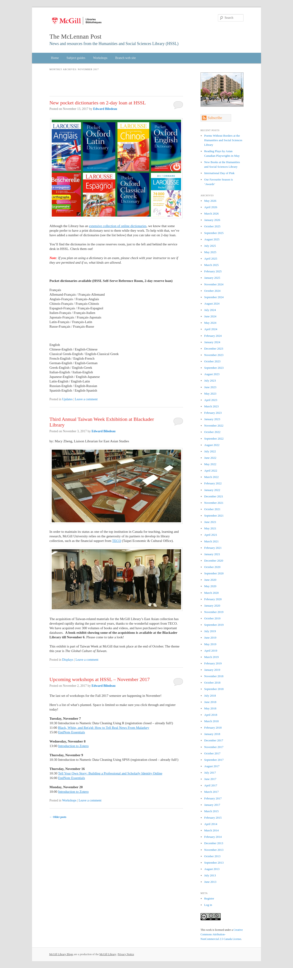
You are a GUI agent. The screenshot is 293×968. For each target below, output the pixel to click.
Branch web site (125, 58)
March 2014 (211, 830)
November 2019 (213, 612)
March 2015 (211, 811)
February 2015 (213, 817)
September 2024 (214, 297)
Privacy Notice (126, 954)
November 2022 (213, 425)
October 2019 (212, 618)
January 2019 (212, 669)
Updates (67, 399)
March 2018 (211, 721)
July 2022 (210, 451)
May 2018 (210, 708)
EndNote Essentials (71, 732)
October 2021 (212, 509)
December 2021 (213, 496)
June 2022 (210, 457)
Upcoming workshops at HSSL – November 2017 (99, 679)
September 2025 (214, 233)
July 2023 (210, 380)
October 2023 (212, 361)
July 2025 (210, 245)
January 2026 (212, 220)
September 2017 (214, 759)
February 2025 (213, 271)
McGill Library (107, 954)
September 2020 (214, 573)
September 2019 (214, 624)
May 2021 (210, 528)
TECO (116, 541)
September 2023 (214, 367)
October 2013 (212, 856)
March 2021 (211, 541)
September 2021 (214, 515)
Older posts (57, 817)
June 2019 (210, 637)
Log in (208, 905)
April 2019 (210, 650)
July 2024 (210, 310)
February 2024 (213, 335)
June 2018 (210, 702)
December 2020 (213, 560)
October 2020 (212, 567)
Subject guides (76, 58)
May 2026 (210, 200)
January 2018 (212, 734)
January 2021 (212, 554)
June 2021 (210, 522)
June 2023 (210, 387)
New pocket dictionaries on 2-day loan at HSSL (97, 103)
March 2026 (211, 213)
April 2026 (210, 207)
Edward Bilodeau (105, 109)
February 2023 (213, 412)
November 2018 (213, 676)
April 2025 (210, 258)
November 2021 (213, 502)
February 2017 (213, 798)
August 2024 (212, 303)
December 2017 (213, 740)
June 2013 (210, 881)
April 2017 (210, 785)
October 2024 (212, 290)
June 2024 (210, 316)
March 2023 (211, 406)
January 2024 (212, 342)
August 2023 (212, 374)
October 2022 (212, 432)
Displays (67, 659)
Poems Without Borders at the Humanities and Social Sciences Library (223, 140)
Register (209, 898)
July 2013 (210, 875)
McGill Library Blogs (61, 954)
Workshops (100, 58)
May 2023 (210, 393)
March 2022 (211, 477)
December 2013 (213, 843)
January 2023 (212, 419)
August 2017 (212, 766)
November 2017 (213, 747)
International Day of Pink (219, 173)
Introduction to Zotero (73, 746)
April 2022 (210, 470)
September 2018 (214, 689)
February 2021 (213, 547)
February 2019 (213, 663)
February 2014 (213, 836)
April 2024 (210, 329)
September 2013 (214, 862)
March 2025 (211, 265)
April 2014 (210, 824)
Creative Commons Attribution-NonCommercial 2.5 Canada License (222, 934)
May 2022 (210, 464)
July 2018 (210, 695)
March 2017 (211, 791)
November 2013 (213, 849)
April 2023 (210, 400)
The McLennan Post (75, 36)
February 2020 (213, 599)
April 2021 (210, 534)
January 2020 (212, 605)
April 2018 (210, 714)
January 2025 (212, 277)
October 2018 (212, 682)
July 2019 (210, 631)
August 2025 (212, 239)
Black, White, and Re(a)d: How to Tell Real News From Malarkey (103, 727)
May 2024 (210, 322)
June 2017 (210, 779)
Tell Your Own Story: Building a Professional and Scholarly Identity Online (110, 773)
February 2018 (213, 727)
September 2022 (214, 438)
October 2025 (212, 226)
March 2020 (211, 592)
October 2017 (212, 753)
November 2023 (213, 355)
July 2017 (210, 772)
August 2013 (212, 869)
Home (55, 58)
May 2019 (210, 644)
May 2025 (210, 252)
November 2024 (213, 284)
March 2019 (211, 657)
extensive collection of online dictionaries (117, 226)
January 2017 (212, 804)
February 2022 (213, 483)
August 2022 (212, 445)
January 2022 (212, 490)
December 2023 (213, 348)
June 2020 (210, 579)
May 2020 (210, 586)
